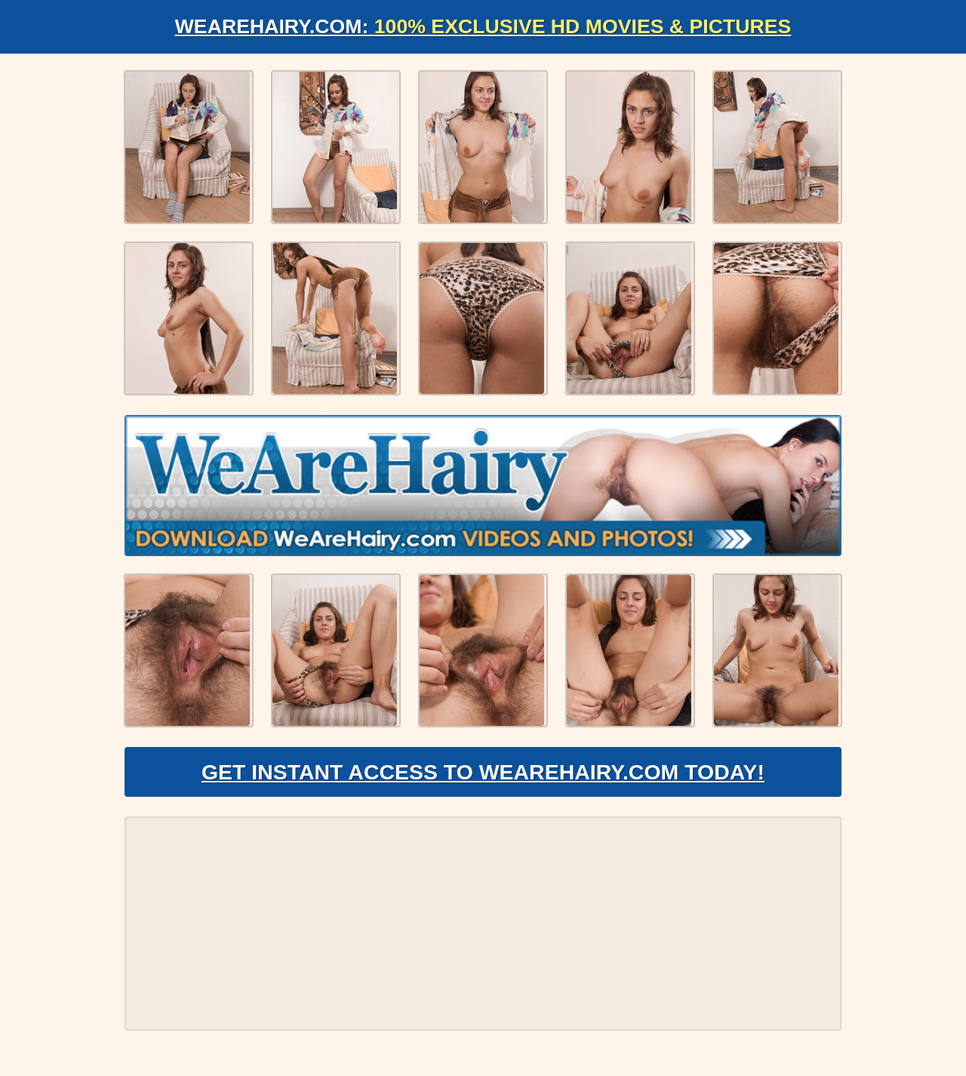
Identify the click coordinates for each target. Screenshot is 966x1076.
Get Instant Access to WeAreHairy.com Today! (482, 781)
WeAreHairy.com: (483, 26)
